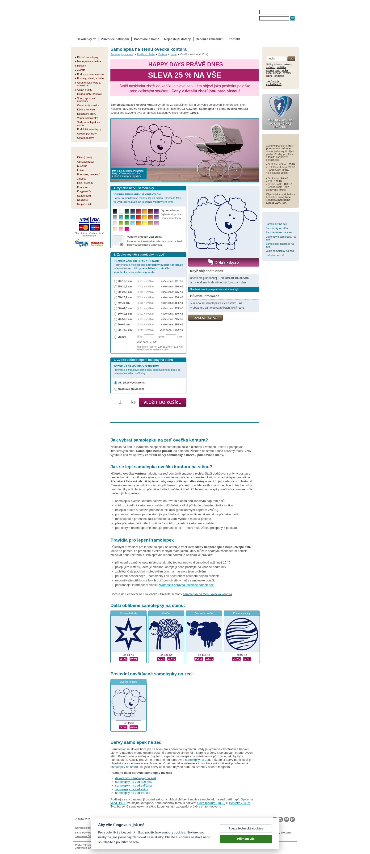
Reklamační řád (218, 827)
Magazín (134, 827)
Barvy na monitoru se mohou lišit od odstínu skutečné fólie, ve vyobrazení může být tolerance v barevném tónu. (148, 198)
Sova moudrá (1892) (211, 803)
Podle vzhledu (146, 54)
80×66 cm (124, 324)
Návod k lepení (84, 827)
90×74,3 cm (125, 329)
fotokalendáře (136, 832)
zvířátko (270, 67)
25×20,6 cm (125, 286)
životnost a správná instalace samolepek (186, 585)
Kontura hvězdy (128, 613)
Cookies (202, 827)
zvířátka (281, 67)
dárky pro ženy (282, 832)
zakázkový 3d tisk (85, 836)
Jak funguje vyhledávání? (274, 83)
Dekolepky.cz (86, 39)
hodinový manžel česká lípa (114, 836)
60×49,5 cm (125, 313)
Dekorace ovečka (204, 613)
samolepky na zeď (173, 673)
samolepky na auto (86, 832)
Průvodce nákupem (115, 39)
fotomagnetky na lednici (112, 832)
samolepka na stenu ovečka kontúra (207, 594)
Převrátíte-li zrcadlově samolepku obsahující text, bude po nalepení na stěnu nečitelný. (147, 370)
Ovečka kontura (128, 682)
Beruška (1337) (239, 803)
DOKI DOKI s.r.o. (129, 819)
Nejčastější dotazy (177, 39)
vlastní (122, 336)
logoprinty (244, 832)
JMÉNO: (254, 12)
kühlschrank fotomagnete (161, 832)
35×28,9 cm (125, 297)
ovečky (287, 73)
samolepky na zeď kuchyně (133, 781)
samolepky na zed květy (131, 789)
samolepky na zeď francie (132, 793)
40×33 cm (124, 302)
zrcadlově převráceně (131, 388)
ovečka (277, 73)
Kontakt (234, 39)
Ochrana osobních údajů (181, 827)
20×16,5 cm (125, 281)
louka (285, 70)
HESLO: (254, 18)
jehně (269, 75)
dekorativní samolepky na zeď (135, 778)
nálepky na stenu (262, 832)
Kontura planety (241, 613)
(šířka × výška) (145, 281)
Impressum (235, 827)
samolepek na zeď (143, 742)
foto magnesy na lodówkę (192, 832)
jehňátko (279, 75)
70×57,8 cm (125, 319)
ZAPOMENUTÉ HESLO (271, 23)
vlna (277, 70)
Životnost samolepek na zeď (111, 827)
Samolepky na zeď (121, 54)
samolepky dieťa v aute (223, 832)
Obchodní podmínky (153, 827)
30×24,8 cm (125, 291)
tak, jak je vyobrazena (131, 382)
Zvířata (162, 54)
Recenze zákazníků (210, 39)
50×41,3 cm (125, 308)
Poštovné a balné (146, 39)
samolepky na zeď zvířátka (133, 785)
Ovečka (166, 613)
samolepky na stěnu (163, 605)
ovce (174, 54)
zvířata (270, 70)
